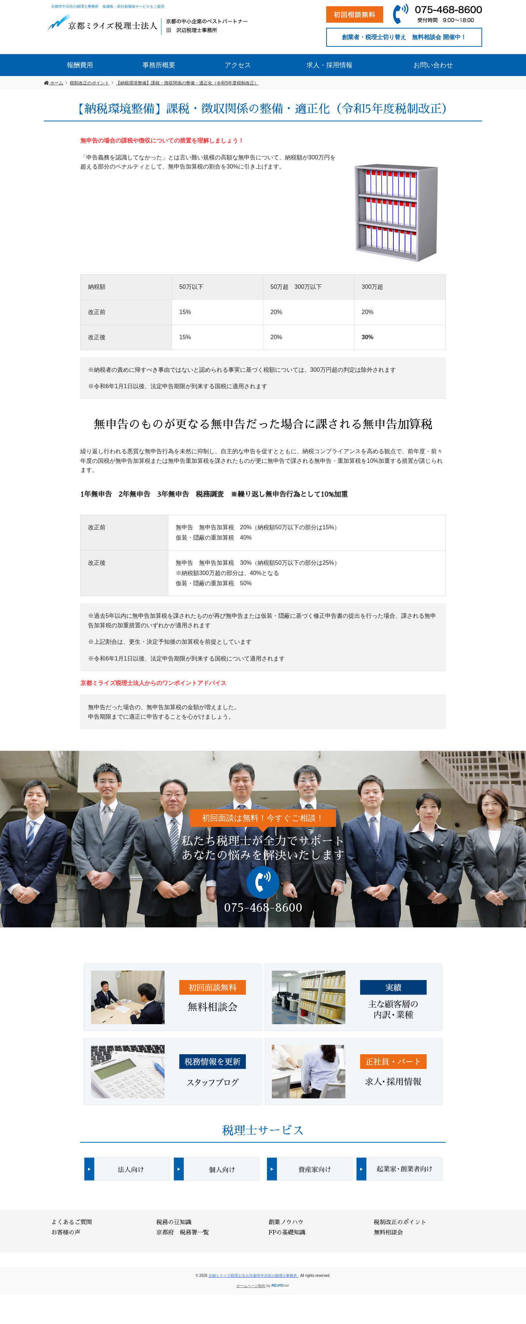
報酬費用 (80, 65)
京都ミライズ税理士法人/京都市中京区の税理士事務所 (253, 1276)
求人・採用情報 (329, 65)
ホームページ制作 (251, 1286)
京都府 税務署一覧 (182, 1233)
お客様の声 (65, 1233)
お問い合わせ (433, 65)
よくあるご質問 (71, 1222)
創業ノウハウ (286, 1222)
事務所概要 (158, 65)
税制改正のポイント (400, 1222)
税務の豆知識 (173, 1222)
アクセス (238, 65)
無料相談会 (388, 1233)
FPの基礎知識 (286, 1233)
